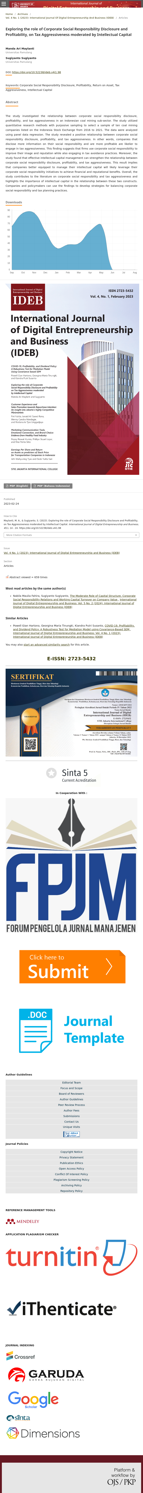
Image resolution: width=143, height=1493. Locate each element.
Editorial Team (71, 1082)
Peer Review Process (71, 1104)
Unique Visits (71, 1126)
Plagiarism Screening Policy (71, 1179)
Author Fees (71, 1110)
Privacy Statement (72, 1157)
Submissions (71, 1116)
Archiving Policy (71, 1185)
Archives (23, 14)
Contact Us (71, 1121)
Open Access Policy (71, 1168)
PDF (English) (18, 486)
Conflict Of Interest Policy (71, 1174)
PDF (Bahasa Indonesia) (53, 486)
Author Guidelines (71, 1099)
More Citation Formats (19, 535)
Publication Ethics (71, 1163)
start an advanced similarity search (47, 644)
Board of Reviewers (71, 1093)
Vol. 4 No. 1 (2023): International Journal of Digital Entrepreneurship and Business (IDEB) (60, 17)
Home (9, 14)
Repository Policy (71, 1190)
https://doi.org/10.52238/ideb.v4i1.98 (36, 72)
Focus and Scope (71, 1088)
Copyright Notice (71, 1151)
